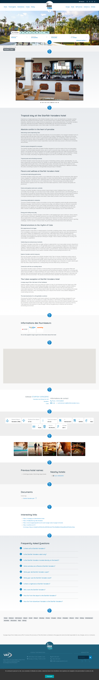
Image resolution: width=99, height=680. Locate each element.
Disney (33, 7)
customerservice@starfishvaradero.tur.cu (68, 403)
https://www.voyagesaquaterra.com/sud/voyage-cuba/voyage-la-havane (43, 522)
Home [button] (5, 7)
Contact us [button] (87, 7)
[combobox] (20, 38)
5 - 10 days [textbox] (74, 37)
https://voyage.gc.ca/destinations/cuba (33, 518)
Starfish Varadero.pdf (30, 498)
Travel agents (12, 7)
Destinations (20, 7)
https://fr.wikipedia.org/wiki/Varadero (33, 520)
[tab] (15, 32)
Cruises (28, 7)
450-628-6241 (54, 656)
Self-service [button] (79, 7)
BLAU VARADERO (59, 475)
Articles (93, 7)
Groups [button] (68, 7)
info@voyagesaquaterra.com (59, 661)
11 (56, 102)
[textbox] (35, 38)
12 (58, 102)
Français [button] (81, 1)
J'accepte (49, 676)
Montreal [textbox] (13, 37)
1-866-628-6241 (55, 659)
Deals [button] (72, 7)
